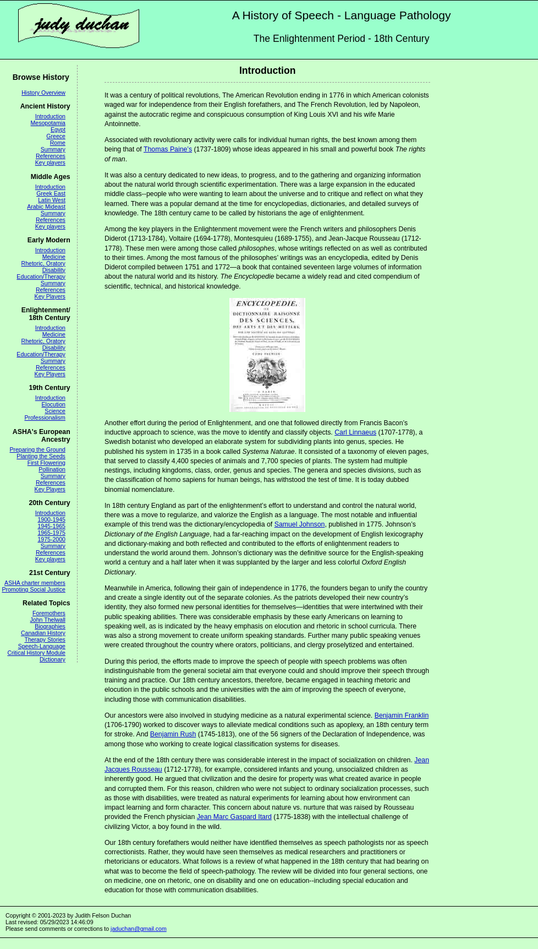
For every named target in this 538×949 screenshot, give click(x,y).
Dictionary (52, 659)
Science (55, 411)
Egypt (58, 129)
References (50, 156)
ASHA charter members (34, 582)
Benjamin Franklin (402, 715)
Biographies (50, 626)
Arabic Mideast (46, 206)
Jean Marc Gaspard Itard (234, 817)
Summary (53, 149)
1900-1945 (51, 519)
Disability (53, 270)
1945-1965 (51, 526)
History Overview (43, 92)
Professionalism (44, 417)
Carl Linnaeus (355, 432)
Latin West (51, 200)
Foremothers (48, 613)
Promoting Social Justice (33, 589)
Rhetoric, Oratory (43, 263)
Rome (57, 142)
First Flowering (46, 462)
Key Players (50, 296)
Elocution (53, 404)
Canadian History (43, 633)
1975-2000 (51, 539)
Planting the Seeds (41, 456)
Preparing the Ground (37, 449)
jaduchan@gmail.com (139, 928)
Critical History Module (36, 652)
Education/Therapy (41, 276)
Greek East (50, 193)
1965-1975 (51, 532)
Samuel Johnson (300, 524)
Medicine (53, 256)
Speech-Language (41, 646)
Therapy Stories (44, 639)
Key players (50, 162)
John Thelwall (47, 619)
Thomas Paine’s (168, 149)
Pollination (52, 469)
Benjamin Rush (173, 734)
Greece (55, 136)
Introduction (50, 116)
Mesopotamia (48, 123)
